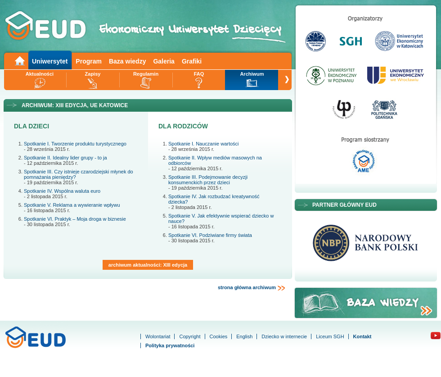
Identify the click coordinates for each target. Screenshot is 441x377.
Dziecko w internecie (284, 336)
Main (19, 60)
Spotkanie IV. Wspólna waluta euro (62, 191)
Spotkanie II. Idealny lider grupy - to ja (65, 157)
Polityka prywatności (169, 345)
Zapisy (93, 74)
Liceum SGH (330, 336)
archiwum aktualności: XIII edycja (147, 265)
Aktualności (40, 74)
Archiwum (252, 74)
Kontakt (362, 336)
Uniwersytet (50, 61)
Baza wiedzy (127, 61)
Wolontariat (157, 336)
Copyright (189, 336)
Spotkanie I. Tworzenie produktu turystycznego (75, 143)
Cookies (219, 336)
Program (89, 61)
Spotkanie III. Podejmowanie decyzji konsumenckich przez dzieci (208, 179)
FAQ (199, 74)
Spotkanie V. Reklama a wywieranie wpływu (72, 205)
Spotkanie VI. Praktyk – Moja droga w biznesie (75, 219)
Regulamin (145, 74)
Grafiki (192, 61)
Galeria (163, 61)
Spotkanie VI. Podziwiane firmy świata (210, 235)
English (244, 336)
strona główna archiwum (251, 288)
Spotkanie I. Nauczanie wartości (203, 143)
